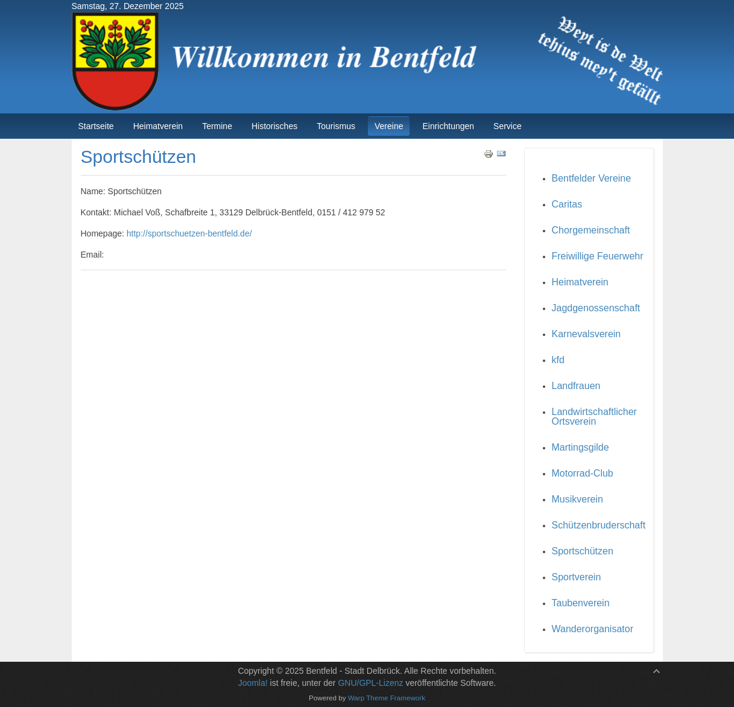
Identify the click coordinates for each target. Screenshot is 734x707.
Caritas (567, 204)
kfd (558, 360)
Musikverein (577, 499)
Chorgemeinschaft (591, 230)
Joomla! (253, 683)
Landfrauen (576, 386)
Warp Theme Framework (386, 698)
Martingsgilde (580, 447)
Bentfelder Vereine (591, 178)
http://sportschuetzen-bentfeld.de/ (189, 233)
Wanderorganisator (592, 629)
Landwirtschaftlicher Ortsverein (594, 416)
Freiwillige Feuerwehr (598, 256)
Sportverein (576, 577)
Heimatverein (580, 282)
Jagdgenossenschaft (596, 308)
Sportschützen (582, 551)
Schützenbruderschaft (599, 525)
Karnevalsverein (586, 334)
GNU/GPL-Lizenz (370, 683)
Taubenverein (581, 603)
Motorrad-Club (582, 473)
